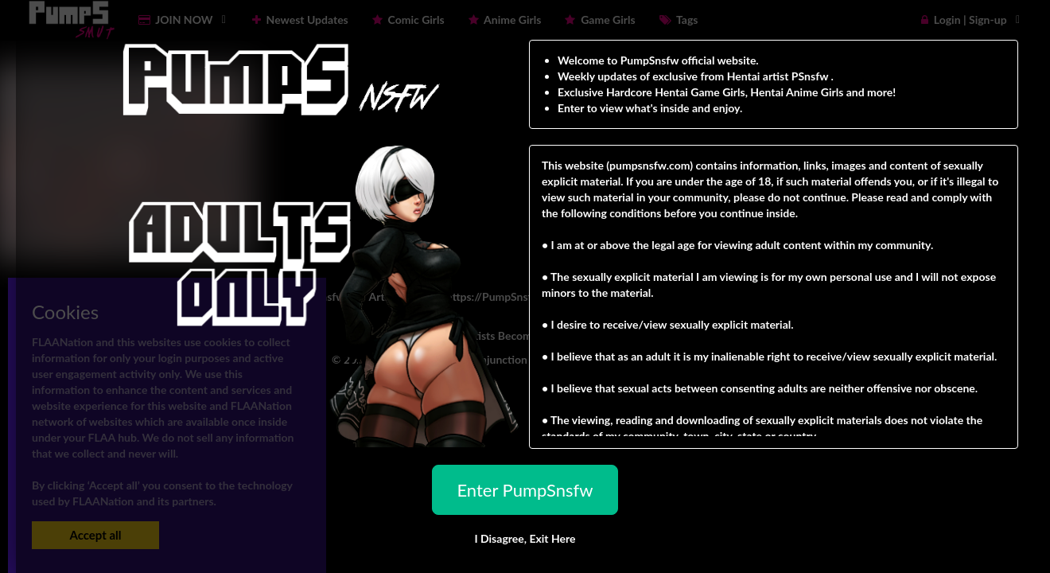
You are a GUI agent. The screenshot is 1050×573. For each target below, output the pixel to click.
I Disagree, (524, 538)
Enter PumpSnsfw (525, 490)
